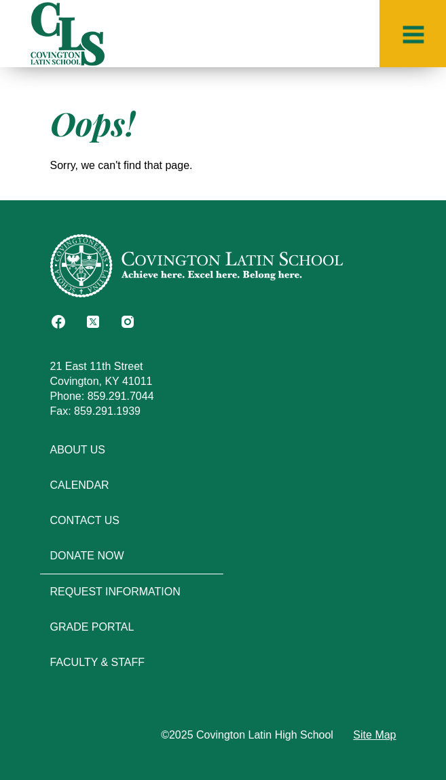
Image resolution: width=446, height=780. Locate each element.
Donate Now (87, 555)
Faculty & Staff (97, 662)
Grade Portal (92, 627)
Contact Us (85, 520)
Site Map (374, 735)
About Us (78, 450)
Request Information (115, 591)
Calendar (79, 485)
